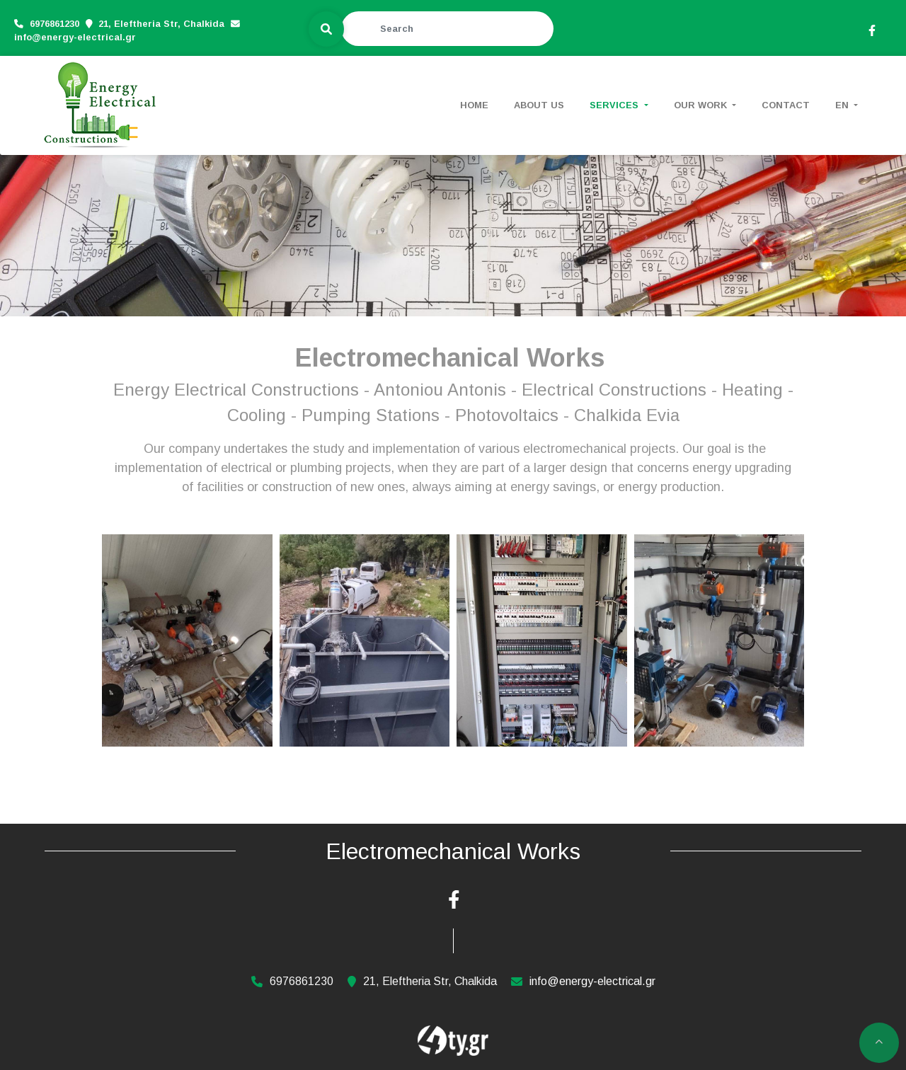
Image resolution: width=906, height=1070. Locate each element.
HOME (474, 105)
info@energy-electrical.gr (75, 36)
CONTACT (786, 105)
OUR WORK (702, 105)
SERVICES (615, 105)
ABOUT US (539, 105)
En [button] (843, 105)
